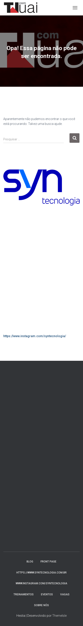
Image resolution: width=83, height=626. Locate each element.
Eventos (47, 594)
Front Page (48, 561)
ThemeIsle (59, 615)
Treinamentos (24, 594)
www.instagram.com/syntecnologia (41, 583)
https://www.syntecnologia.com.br (41, 572)
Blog (30, 561)
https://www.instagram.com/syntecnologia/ (34, 336)
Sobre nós (41, 605)
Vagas (64, 594)
